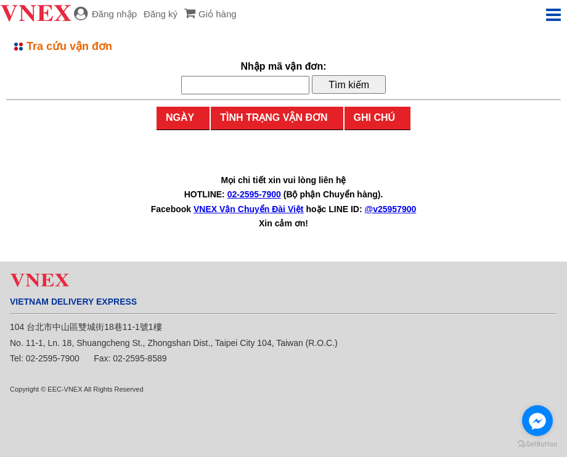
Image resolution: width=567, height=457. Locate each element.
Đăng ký (160, 14)
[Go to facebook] (537, 420)
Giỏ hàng (217, 14)
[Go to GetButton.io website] (537, 444)
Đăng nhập (114, 14)
